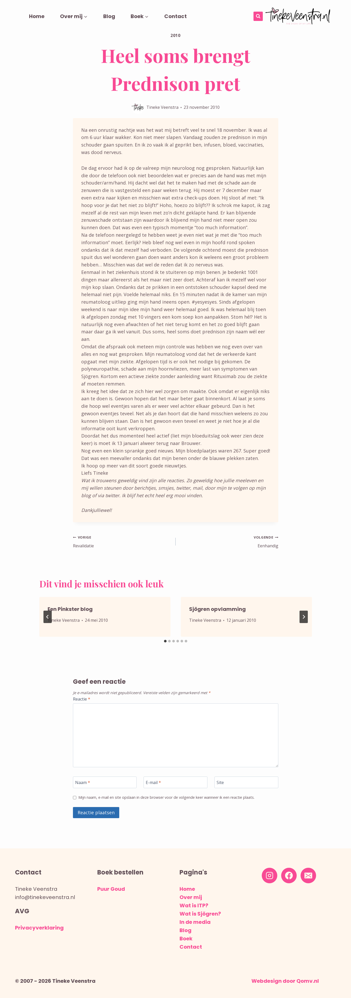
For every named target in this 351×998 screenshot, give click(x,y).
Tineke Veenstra (162, 107)
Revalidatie (122, 542)
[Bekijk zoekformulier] (258, 16)
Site (221, 786)
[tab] (165, 643)
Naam (83, 786)
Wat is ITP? (194, 905)
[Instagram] (269, 875)
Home (36, 16)
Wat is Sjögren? (200, 913)
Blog (109, 16)
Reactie (83, 701)
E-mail (154, 786)
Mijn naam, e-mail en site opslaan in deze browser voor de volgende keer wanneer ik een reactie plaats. (173, 804)
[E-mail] (175, 786)
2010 (175, 35)
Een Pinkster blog (70, 611)
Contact (175, 16)
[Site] (246, 786)
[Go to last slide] (47, 618)
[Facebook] (289, 875)
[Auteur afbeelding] (137, 107)
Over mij (191, 897)
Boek (186, 938)
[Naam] (105, 786)
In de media (195, 922)
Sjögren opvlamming (217, 611)
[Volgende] (304, 618)
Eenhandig (229, 542)
